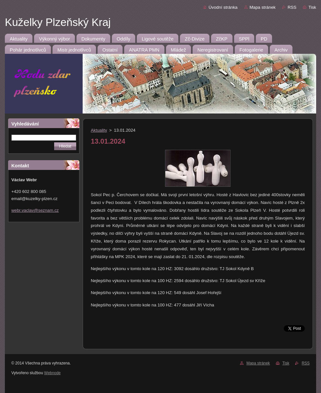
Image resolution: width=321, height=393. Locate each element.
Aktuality (99, 130)
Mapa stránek (263, 7)
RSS (292, 7)
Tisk (312, 7)
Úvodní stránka (222, 7)
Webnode (52, 373)
